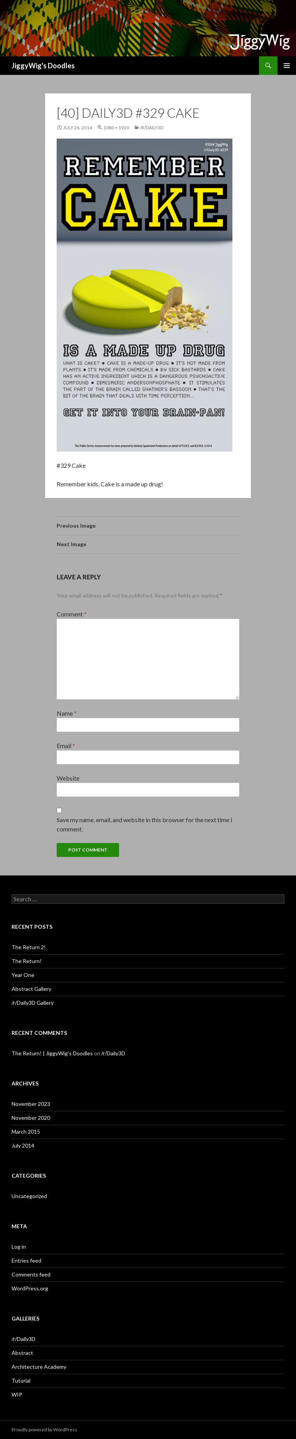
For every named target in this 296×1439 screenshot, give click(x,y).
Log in (19, 1246)
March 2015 (26, 1131)
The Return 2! (29, 947)
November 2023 (31, 1103)
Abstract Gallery (31, 988)
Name (67, 713)
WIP (17, 1394)
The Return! (27, 961)
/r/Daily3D (151, 127)
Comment (72, 614)
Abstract (22, 1352)
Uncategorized (29, 1196)
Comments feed (31, 1274)
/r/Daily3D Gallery (33, 1002)
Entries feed (26, 1260)
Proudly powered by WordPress (44, 1429)
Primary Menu (287, 65)
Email (66, 745)
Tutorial (21, 1380)
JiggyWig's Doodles (43, 65)
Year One (23, 975)
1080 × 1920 (116, 127)
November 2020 (31, 1117)
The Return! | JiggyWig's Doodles (52, 1053)
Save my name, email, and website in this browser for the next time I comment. (144, 824)
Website (68, 778)
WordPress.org (30, 1288)
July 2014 (23, 1145)
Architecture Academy (39, 1366)
